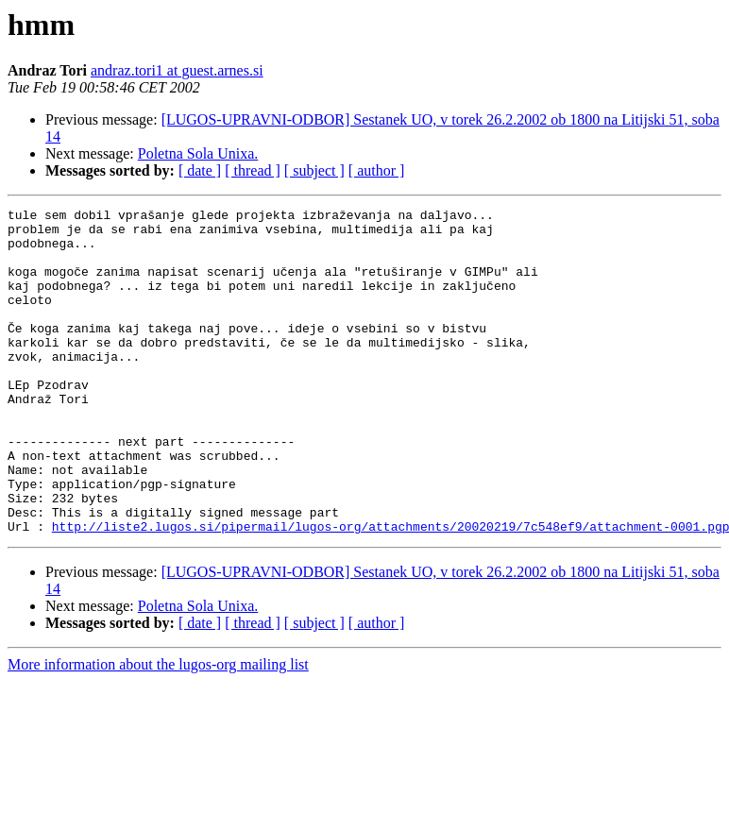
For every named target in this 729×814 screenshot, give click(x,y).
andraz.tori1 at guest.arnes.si (177, 70)
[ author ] (376, 170)
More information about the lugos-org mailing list (158, 729)
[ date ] (199, 170)
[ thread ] (252, 170)
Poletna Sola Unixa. (198, 153)
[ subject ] (314, 170)
